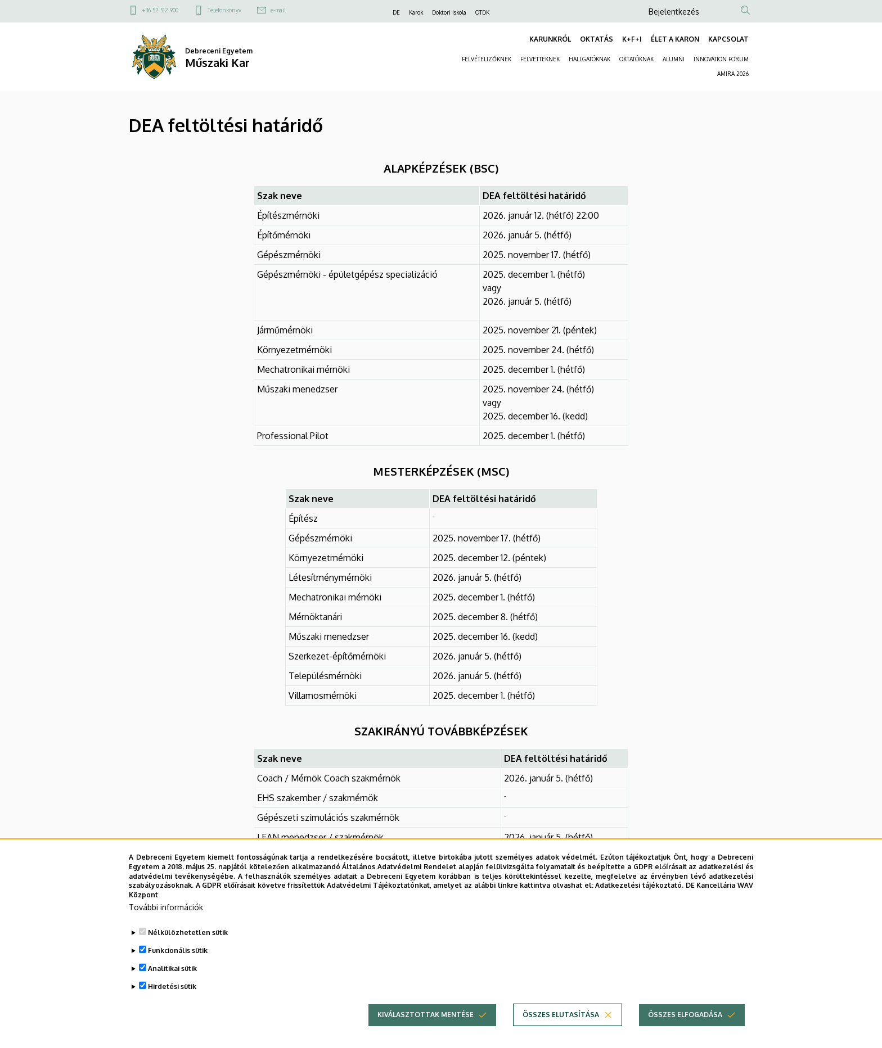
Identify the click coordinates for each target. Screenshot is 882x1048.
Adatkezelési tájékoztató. (639, 891)
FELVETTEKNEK (540, 59)
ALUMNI (674, 59)
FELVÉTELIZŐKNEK (486, 59)
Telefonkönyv (224, 10)
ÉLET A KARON (675, 39)
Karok (416, 12)
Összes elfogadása (685, 1020)
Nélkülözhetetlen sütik (188, 938)
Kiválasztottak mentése (425, 1020)
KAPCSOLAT (728, 39)
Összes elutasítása (561, 1020)
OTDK (482, 12)
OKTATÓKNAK (636, 59)
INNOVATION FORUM (721, 59)
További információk (166, 913)
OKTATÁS (596, 39)
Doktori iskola (449, 12)
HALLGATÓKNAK (589, 59)
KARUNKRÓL (550, 39)
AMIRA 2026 (733, 73)
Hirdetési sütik (172, 992)
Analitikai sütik (172, 974)
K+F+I (632, 39)
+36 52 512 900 (160, 10)
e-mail (278, 10)
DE (396, 12)
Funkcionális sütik (178, 956)
